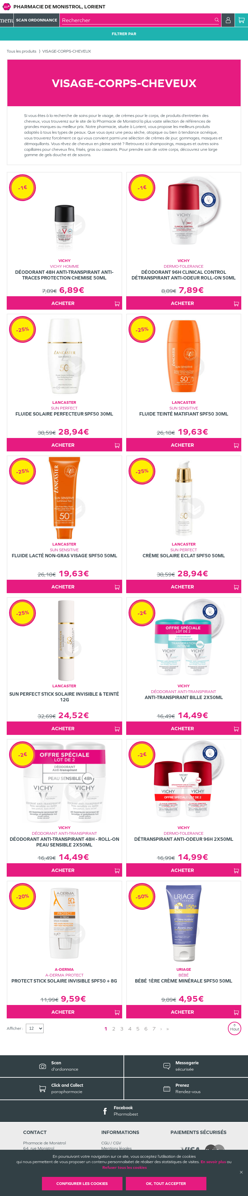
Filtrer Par (124, 34)
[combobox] (138, 20)
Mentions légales (116, 1148)
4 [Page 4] (130, 1028)
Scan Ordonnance (36, 20)
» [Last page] (167, 1028)
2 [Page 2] (113, 1028)
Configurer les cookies (82, 1183)
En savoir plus (213, 1161)
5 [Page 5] (138, 1028)
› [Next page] (161, 1028)
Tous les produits (21, 51)
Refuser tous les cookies (124, 1167)
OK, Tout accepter (166, 1183)
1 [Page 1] (105, 1028)
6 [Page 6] (146, 1028)
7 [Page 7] (154, 1028)
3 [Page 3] (121, 1028)
